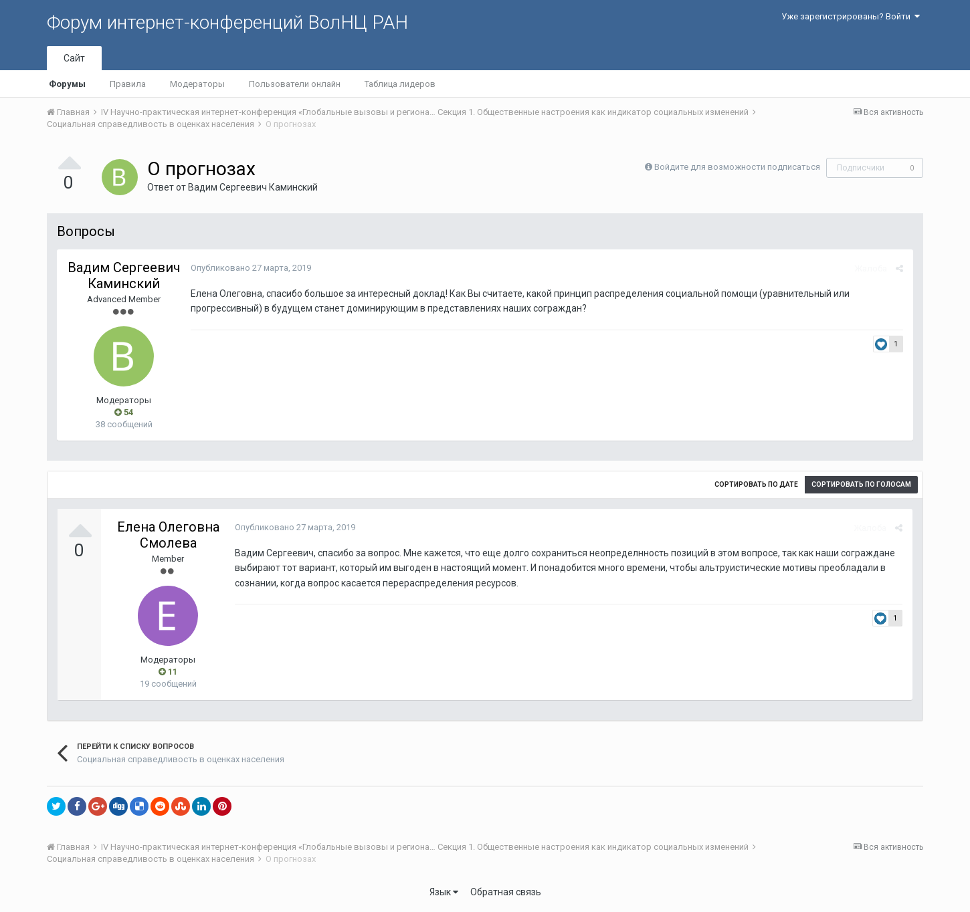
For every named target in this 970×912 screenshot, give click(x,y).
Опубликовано (251, 268)
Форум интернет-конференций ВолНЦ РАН (227, 22)
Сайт (74, 58)
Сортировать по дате (756, 484)
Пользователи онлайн (295, 84)
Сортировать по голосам (861, 484)
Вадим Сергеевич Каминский (253, 187)
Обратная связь (505, 892)
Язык (443, 892)
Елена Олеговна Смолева (168, 535)
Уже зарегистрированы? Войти (850, 16)
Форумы (67, 84)
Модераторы (197, 84)
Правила (128, 84)
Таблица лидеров (400, 84)
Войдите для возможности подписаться (737, 167)
